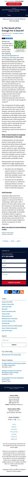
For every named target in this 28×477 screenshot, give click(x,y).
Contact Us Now (14, 282)
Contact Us (14, 436)
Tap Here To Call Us (14, 4)
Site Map (14, 434)
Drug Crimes (10, 232)
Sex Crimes (6, 307)
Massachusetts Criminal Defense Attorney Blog (14, 10)
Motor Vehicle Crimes (9, 328)
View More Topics (7, 330)
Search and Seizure (9, 311)
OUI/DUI (5, 323)
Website (14, 427)
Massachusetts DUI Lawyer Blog (11, 355)
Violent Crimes (8, 304)
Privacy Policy (14, 432)
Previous (5, 241)
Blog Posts (14, 439)
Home (9, 15)
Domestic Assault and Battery (12, 326)
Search (14, 345)
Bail (4, 309)
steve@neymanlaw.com (16, 404)
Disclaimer (14, 429)
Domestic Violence (8, 321)
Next (18, 241)
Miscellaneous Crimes (9, 318)
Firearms (6, 314)
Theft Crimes (7, 316)
